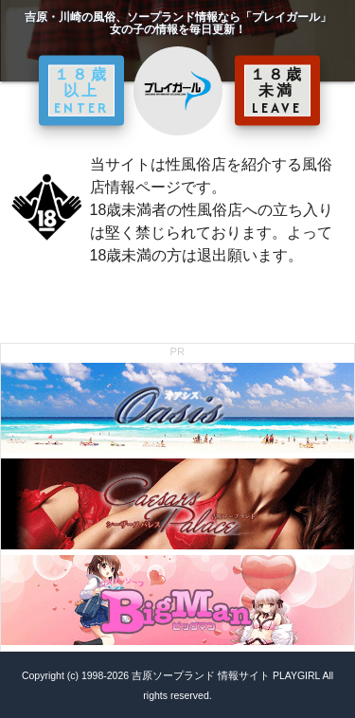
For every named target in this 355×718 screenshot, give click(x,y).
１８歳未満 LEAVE (277, 90)
